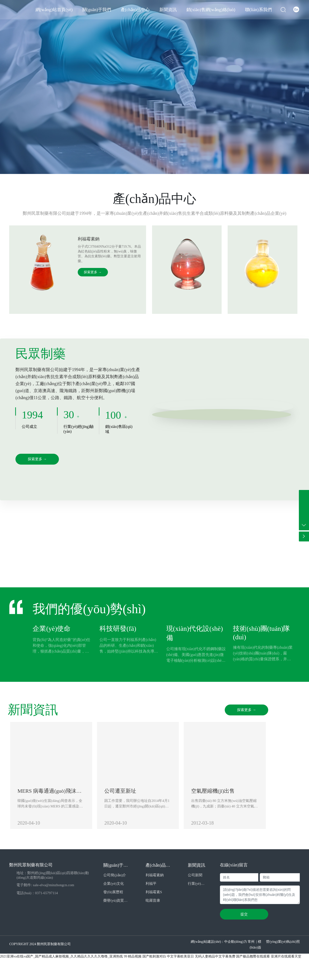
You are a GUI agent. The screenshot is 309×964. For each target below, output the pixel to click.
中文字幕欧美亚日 (180, 961)
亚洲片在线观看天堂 (286, 961)
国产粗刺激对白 (154, 961)
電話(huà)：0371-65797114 (37, 897)
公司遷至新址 (131, 793)
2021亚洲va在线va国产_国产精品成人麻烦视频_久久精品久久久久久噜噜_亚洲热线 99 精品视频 (70, 961)
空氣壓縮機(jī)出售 (235, 793)
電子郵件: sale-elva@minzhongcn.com (45, 890)
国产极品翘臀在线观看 (253, 961)
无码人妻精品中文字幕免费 (215, 961)
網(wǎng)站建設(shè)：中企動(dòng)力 (219, 946)
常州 (251, 946)
